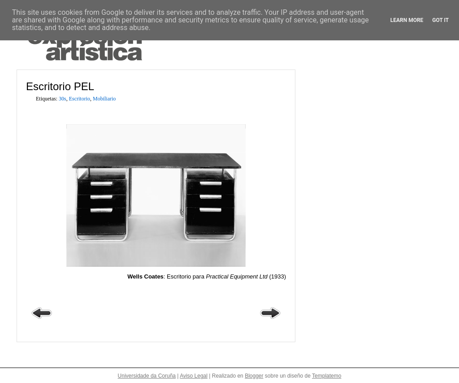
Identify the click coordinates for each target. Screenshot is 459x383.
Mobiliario (104, 99)
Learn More (407, 20)
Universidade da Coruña (147, 376)
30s (62, 99)
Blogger (254, 376)
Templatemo (326, 376)
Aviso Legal (194, 376)
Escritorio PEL (60, 86)
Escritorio (79, 99)
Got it (440, 20)
